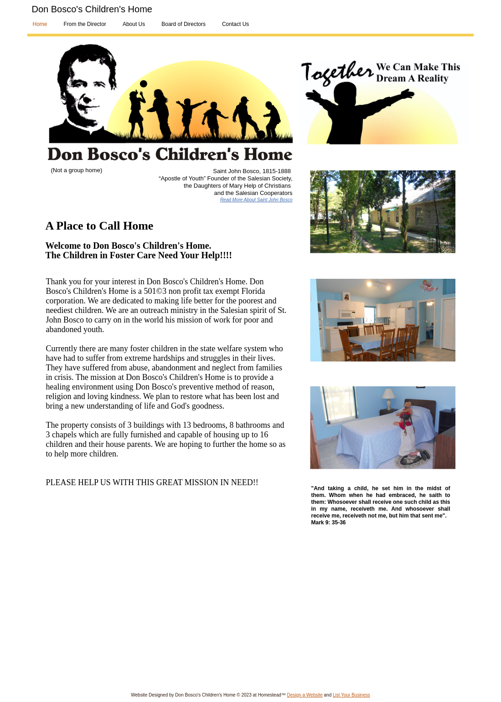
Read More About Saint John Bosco (256, 199)
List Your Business (351, 694)
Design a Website (305, 694)
